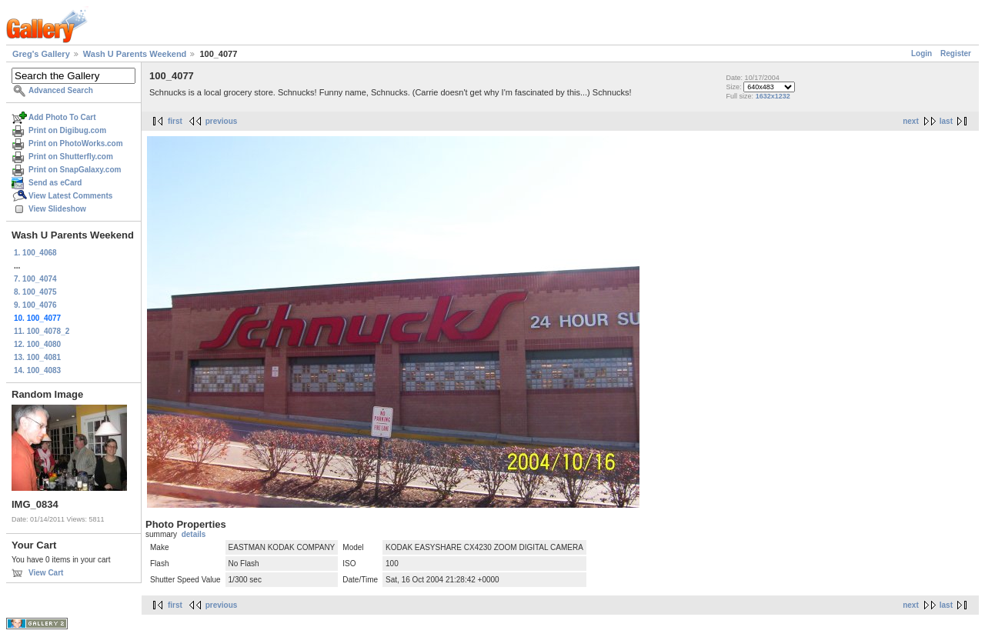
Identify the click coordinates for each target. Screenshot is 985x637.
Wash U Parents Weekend (135, 53)
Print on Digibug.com (67, 130)
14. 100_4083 (37, 370)
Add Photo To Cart (62, 117)
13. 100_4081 (37, 357)
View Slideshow (57, 209)
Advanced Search (60, 90)
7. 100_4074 (35, 279)
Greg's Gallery (41, 53)
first (175, 121)
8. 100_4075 (35, 292)
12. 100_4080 (37, 344)
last (946, 121)
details (194, 534)
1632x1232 (773, 96)
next (911, 121)
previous (221, 121)
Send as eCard (55, 182)
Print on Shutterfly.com (70, 156)
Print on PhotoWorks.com (75, 143)
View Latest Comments (70, 196)
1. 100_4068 (35, 252)
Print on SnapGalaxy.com (74, 169)
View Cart (45, 573)
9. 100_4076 (35, 305)
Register (955, 53)
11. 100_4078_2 (41, 331)
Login (921, 53)
